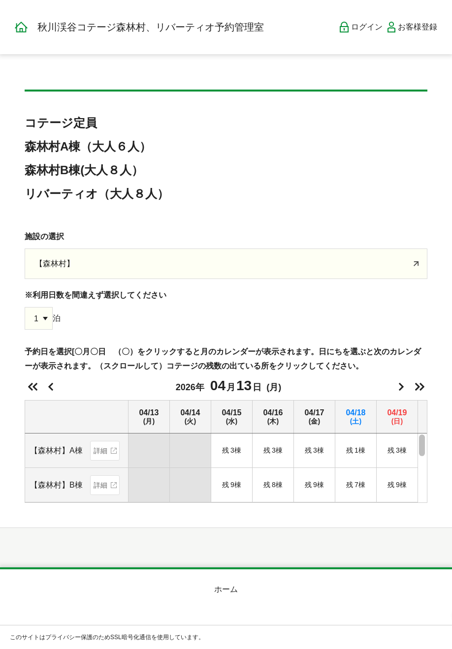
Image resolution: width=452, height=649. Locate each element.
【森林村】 (54, 263)
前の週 (32, 387)
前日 (51, 387)
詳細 (100, 451)
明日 (401, 387)
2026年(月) (228, 385)
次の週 (419, 387)
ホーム (226, 589)
